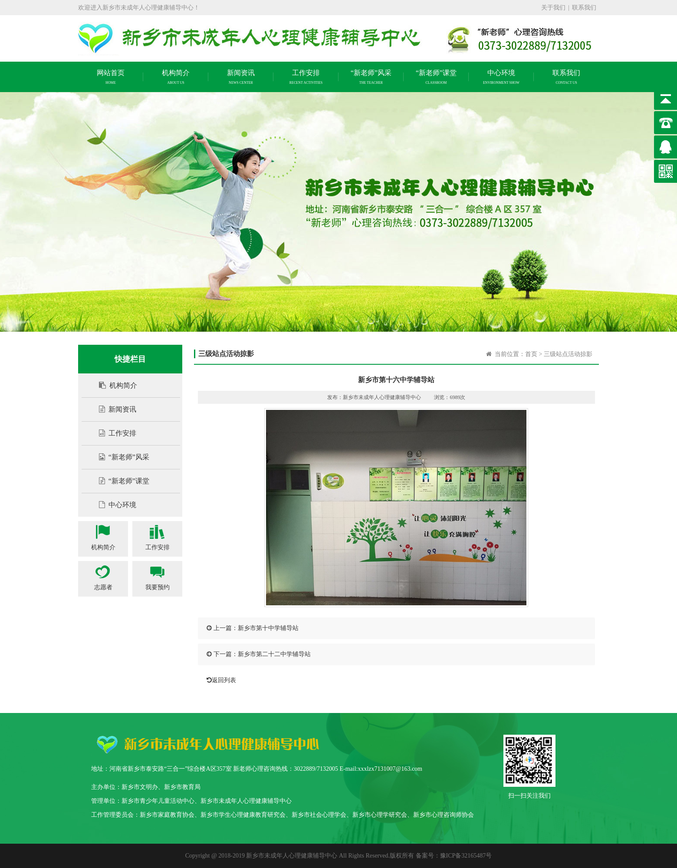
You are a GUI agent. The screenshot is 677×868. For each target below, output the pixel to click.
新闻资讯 (113, 409)
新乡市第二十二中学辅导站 (274, 654)
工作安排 (113, 433)
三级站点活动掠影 (568, 354)
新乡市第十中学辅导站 (268, 628)
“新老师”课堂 (119, 481)
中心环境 (113, 504)
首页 (531, 354)
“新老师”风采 (119, 457)
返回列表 (219, 680)
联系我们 (584, 7)
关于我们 (553, 7)
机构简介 (113, 385)
